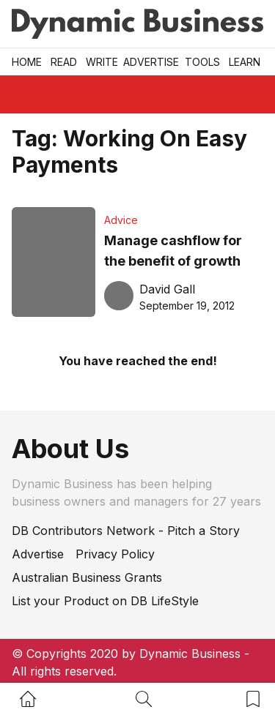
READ (64, 62)
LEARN (244, 62)
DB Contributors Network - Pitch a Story (126, 530)
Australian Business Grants (87, 577)
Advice (121, 220)
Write (102, 62)
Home (27, 62)
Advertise (151, 62)
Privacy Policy (115, 554)
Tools (202, 62)
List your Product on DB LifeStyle (105, 601)
